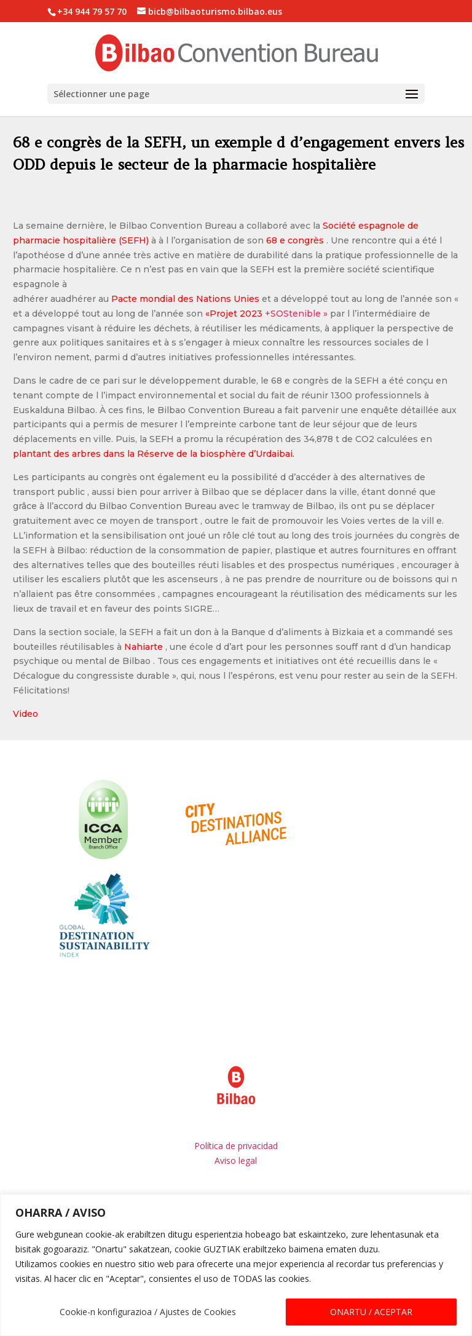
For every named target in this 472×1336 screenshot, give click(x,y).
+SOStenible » (266, 281)
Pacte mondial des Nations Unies (185, 266)
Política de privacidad (236, 1114)
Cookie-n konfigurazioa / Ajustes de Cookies (148, 1312)
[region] (236, 1265)
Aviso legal (235, 1128)
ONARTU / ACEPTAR (371, 1312)
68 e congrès (295, 208)
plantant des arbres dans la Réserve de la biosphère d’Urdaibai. (153, 421)
